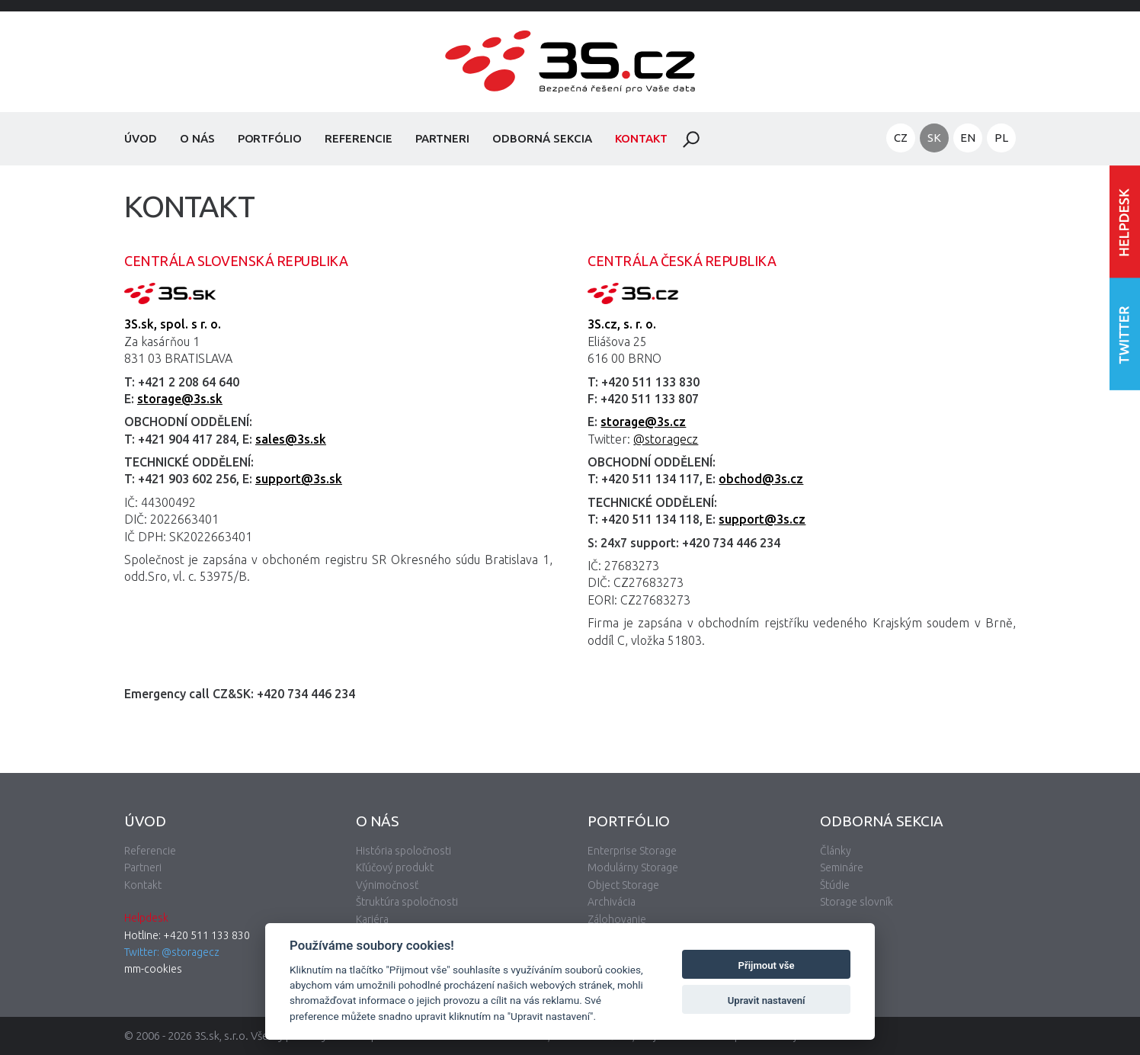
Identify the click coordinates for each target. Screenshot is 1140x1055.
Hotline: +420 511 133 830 (187, 935)
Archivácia (612, 902)
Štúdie (835, 885)
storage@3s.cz (643, 421)
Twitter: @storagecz (171, 952)
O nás (197, 138)
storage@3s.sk (180, 399)
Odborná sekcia (541, 138)
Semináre (841, 867)
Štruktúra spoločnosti (407, 902)
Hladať (691, 139)
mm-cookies (153, 969)
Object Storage (623, 885)
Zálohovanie (617, 919)
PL (1001, 137)
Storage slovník (856, 902)
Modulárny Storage (633, 867)
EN (967, 137)
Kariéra (372, 919)
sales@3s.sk (290, 439)
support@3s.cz (762, 519)
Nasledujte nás (1125, 333)
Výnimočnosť (387, 885)
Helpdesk (146, 918)
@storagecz (665, 439)
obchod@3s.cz (761, 479)
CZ (901, 137)
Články (835, 851)
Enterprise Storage (632, 851)
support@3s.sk (298, 479)
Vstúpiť (1125, 221)
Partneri (442, 138)
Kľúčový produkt (395, 867)
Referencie (358, 138)
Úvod (140, 138)
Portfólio (270, 138)
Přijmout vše (766, 965)
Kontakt (641, 138)
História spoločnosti (403, 851)
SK (934, 137)
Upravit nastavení (766, 1000)
